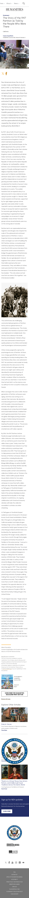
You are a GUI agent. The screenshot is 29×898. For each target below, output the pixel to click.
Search (24, 3)
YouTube (12, 862)
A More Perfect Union (14, 852)
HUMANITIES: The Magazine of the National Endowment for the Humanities (14, 9)
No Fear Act (14, 874)
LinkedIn (20, 862)
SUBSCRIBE (7, 811)
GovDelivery (23, 862)
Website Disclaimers (14, 884)
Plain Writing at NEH (14, 889)
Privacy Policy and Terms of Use (14, 881)
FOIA (14, 872)
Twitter (2, 73)
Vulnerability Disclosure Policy (14, 891)
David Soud (4, 788)
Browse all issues (5, 699)
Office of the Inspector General (14, 877)
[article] (13, 681)
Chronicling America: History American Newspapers (14, 845)
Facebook (6, 73)
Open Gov (14, 886)
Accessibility (14, 879)
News (16, 3)
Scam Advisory (14, 894)
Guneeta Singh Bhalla (8, 35)
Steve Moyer (4, 730)
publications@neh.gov (7, 668)
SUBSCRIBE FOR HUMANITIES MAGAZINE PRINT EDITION (14, 694)
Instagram (16, 862)
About (8, 3)
